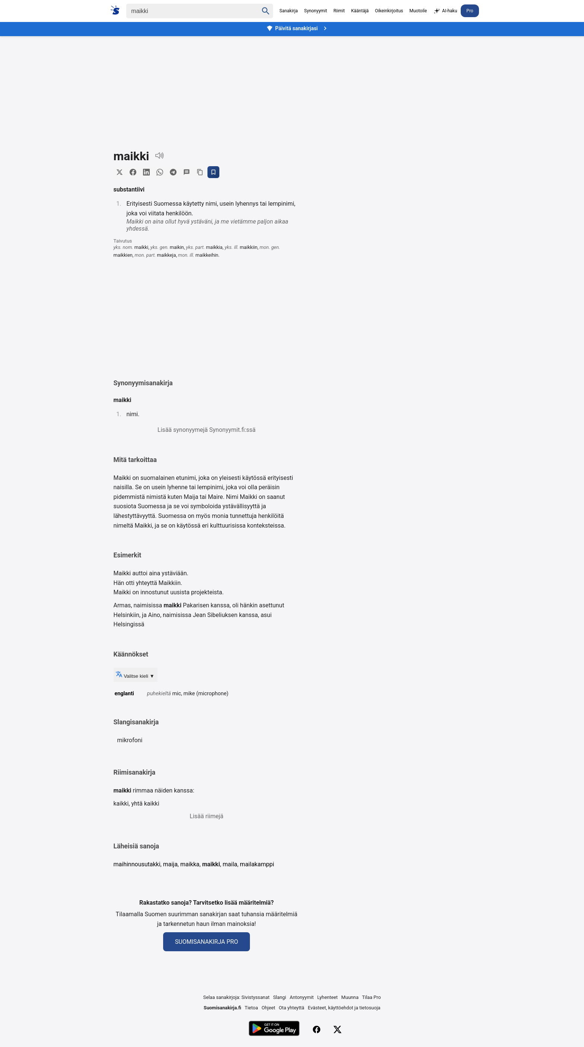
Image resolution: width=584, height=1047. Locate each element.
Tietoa (251, 1007)
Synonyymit (315, 10)
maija (170, 864)
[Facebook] (316, 1029)
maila (230, 864)
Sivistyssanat (255, 997)
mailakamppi (257, 864)
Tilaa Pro (371, 997)
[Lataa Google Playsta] (274, 1029)
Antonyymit (302, 997)
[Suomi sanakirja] (117, 10)
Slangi (279, 997)
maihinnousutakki (137, 864)
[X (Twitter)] (337, 1029)
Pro (469, 10)
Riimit (339, 10)
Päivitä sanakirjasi (297, 28)
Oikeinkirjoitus (389, 10)
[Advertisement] (292, 87)
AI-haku (445, 11)
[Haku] (186, 11)
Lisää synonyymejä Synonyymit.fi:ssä (207, 429)
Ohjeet (268, 1007)
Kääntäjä (360, 10)
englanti (124, 693)
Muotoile (418, 10)
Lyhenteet (327, 997)
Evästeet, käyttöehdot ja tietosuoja (344, 1007)
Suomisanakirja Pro (206, 941)
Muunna (349, 997)
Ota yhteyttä (291, 1007)
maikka (190, 864)
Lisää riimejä (206, 816)
